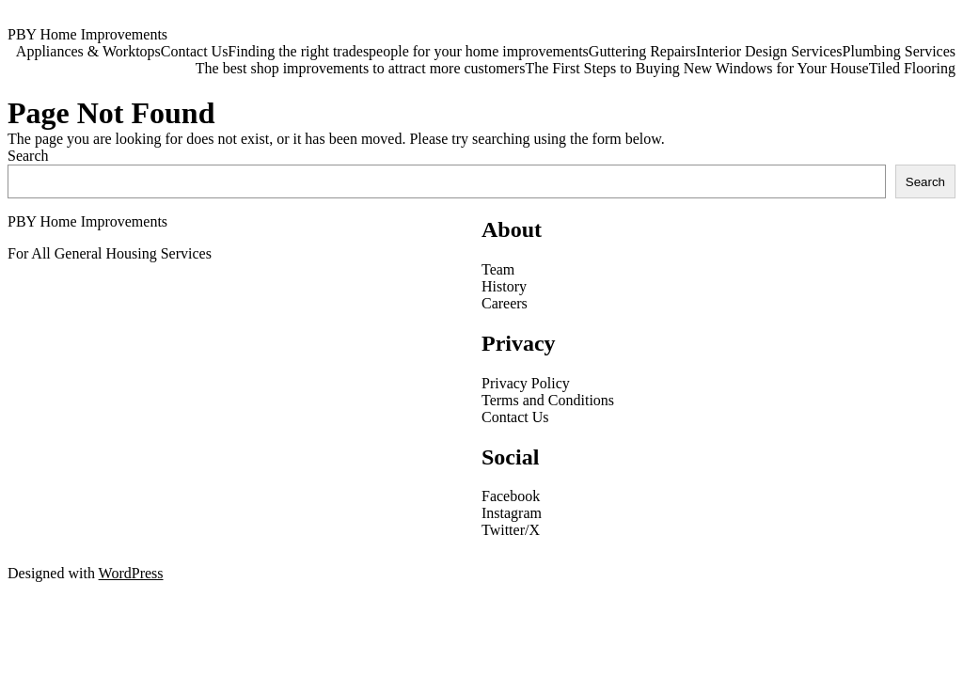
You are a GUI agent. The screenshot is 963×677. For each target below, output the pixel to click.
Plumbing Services (899, 51)
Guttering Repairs (642, 51)
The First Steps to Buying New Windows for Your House (696, 68)
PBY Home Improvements (87, 34)
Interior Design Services (769, 51)
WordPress (131, 573)
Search (28, 156)
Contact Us (195, 51)
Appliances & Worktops (88, 51)
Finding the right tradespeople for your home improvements (408, 51)
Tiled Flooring (912, 68)
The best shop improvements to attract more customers (361, 68)
